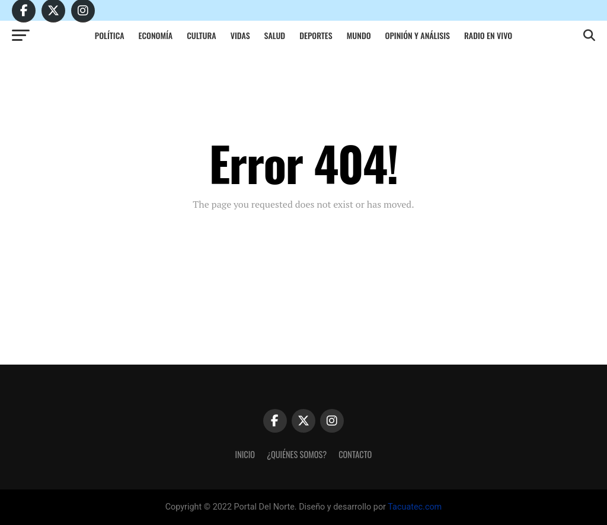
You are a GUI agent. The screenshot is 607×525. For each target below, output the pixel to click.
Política (109, 35)
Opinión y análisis (417, 35)
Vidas (240, 35)
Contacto (355, 454)
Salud (275, 35)
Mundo (359, 35)
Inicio (245, 454)
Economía (156, 35)
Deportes (316, 35)
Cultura (201, 35)
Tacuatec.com (415, 507)
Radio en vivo (488, 35)
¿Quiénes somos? (297, 454)
